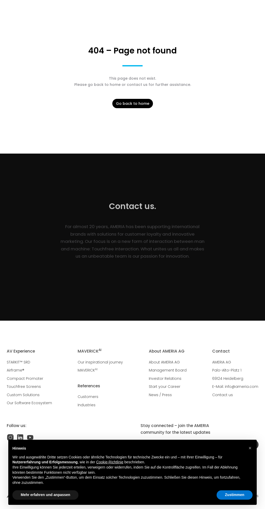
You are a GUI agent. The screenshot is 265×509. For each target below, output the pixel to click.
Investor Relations (165, 378)
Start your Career (164, 386)
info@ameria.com (241, 386)
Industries (86, 405)
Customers (88, 396)
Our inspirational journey (100, 362)
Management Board (168, 370)
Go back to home (132, 103)
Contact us (222, 394)
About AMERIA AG (164, 362)
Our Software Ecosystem (29, 402)
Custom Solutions (23, 394)
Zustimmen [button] (234, 495)
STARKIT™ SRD (18, 362)
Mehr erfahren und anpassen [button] (45, 495)
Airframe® (15, 370)
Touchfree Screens (24, 386)
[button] (250, 448)
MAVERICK (88, 370)
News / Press (160, 394)
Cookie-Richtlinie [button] (109, 462)
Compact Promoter (25, 378)
